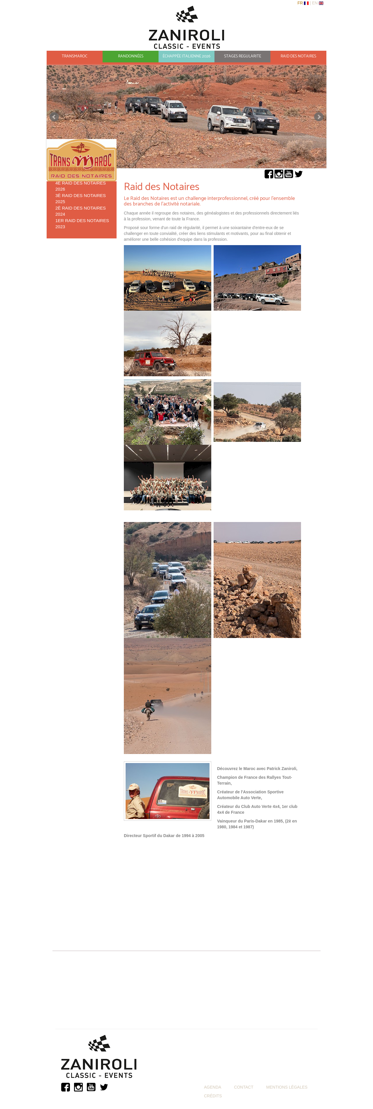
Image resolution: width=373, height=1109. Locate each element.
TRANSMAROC (74, 56)
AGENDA (212, 1087)
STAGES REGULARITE (242, 56)
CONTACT (244, 1087)
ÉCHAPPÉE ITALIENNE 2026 (186, 56)
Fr (301, 3)
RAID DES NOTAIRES (298, 56)
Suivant (318, 117)
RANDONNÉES (130, 56)
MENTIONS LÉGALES (287, 1087)
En (315, 3)
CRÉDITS (213, 1096)
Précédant (54, 117)
